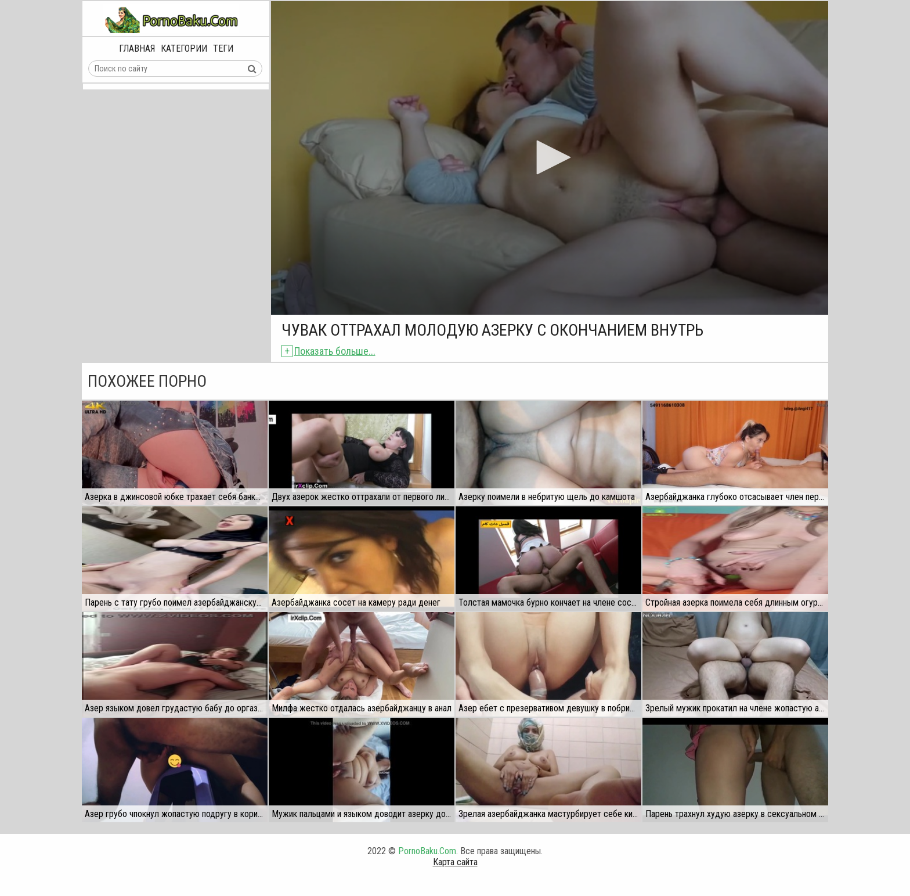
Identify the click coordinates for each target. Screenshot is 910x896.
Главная (137, 48)
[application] (549, 158)
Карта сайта (455, 862)
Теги (223, 48)
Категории (184, 48)
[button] (549, 157)
